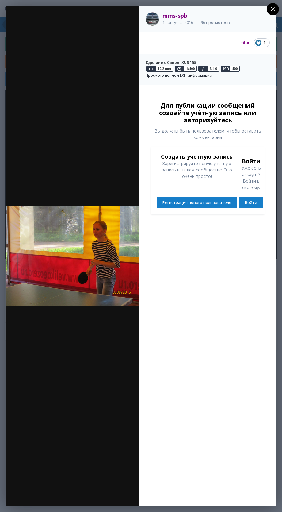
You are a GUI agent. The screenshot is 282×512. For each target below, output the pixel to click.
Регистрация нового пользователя (196, 202)
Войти (251, 202)
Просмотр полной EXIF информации (179, 75)
